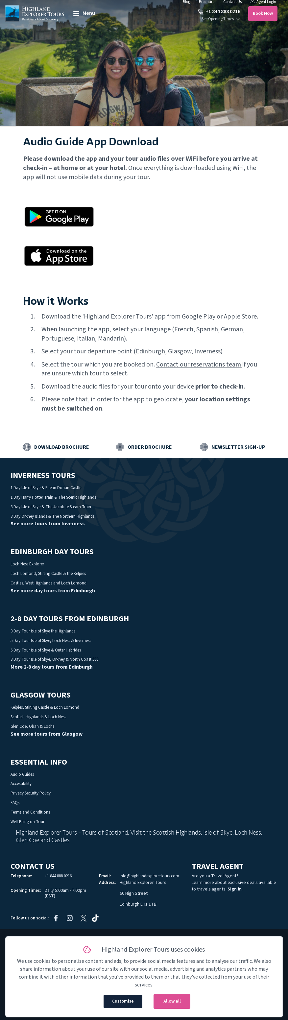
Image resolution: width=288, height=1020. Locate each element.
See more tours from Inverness (48, 523)
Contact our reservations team (198, 364)
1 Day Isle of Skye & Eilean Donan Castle (46, 488)
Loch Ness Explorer (27, 564)
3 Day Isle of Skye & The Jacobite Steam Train (51, 507)
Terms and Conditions (30, 812)
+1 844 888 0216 (219, 11)
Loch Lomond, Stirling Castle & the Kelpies (48, 574)
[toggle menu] (83, 13)
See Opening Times (218, 19)
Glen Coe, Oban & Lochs (32, 726)
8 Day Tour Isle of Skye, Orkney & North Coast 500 (54, 659)
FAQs (15, 803)
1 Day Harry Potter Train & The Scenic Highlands (53, 497)
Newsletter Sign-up (238, 447)
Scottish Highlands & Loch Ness (38, 717)
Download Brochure (61, 447)
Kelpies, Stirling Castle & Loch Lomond (45, 707)
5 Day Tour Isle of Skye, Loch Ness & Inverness (51, 641)
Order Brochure (150, 447)
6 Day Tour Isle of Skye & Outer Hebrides (46, 650)
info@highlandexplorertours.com (149, 876)
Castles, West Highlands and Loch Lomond (48, 583)
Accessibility (21, 784)
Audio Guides (22, 774)
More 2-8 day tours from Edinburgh (52, 667)
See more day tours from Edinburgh (53, 590)
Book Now (263, 13)
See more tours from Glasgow (47, 734)
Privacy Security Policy (31, 793)
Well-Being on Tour (27, 822)
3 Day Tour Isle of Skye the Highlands (43, 631)
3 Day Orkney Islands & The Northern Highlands (52, 516)
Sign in (235, 889)
